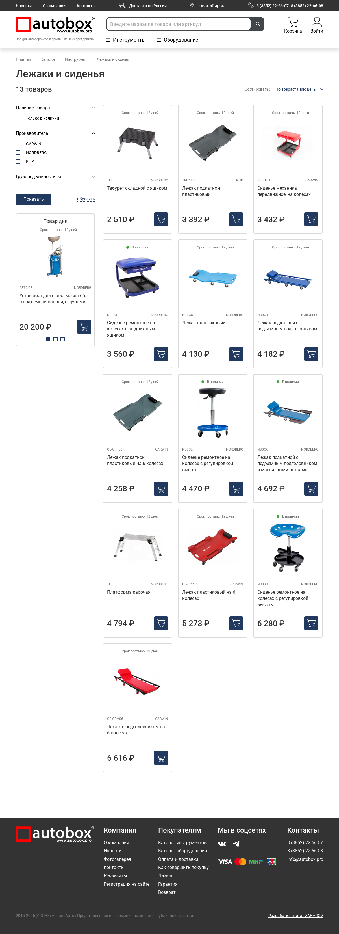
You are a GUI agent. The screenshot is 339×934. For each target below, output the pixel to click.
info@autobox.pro (305, 859)
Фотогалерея (117, 859)
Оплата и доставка (178, 859)
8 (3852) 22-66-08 (307, 5)
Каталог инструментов (182, 842)
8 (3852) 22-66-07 (273, 5)
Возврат (167, 892)
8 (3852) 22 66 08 (305, 850)
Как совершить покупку (183, 867)
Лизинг (165, 875)
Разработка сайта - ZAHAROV (295, 915)
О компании (54, 5)
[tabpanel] (55, 280)
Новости (24, 5)
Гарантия (168, 884)
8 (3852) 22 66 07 (305, 842)
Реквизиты (115, 875)
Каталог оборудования (182, 850)
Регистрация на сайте (126, 884)
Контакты (86, 5)
